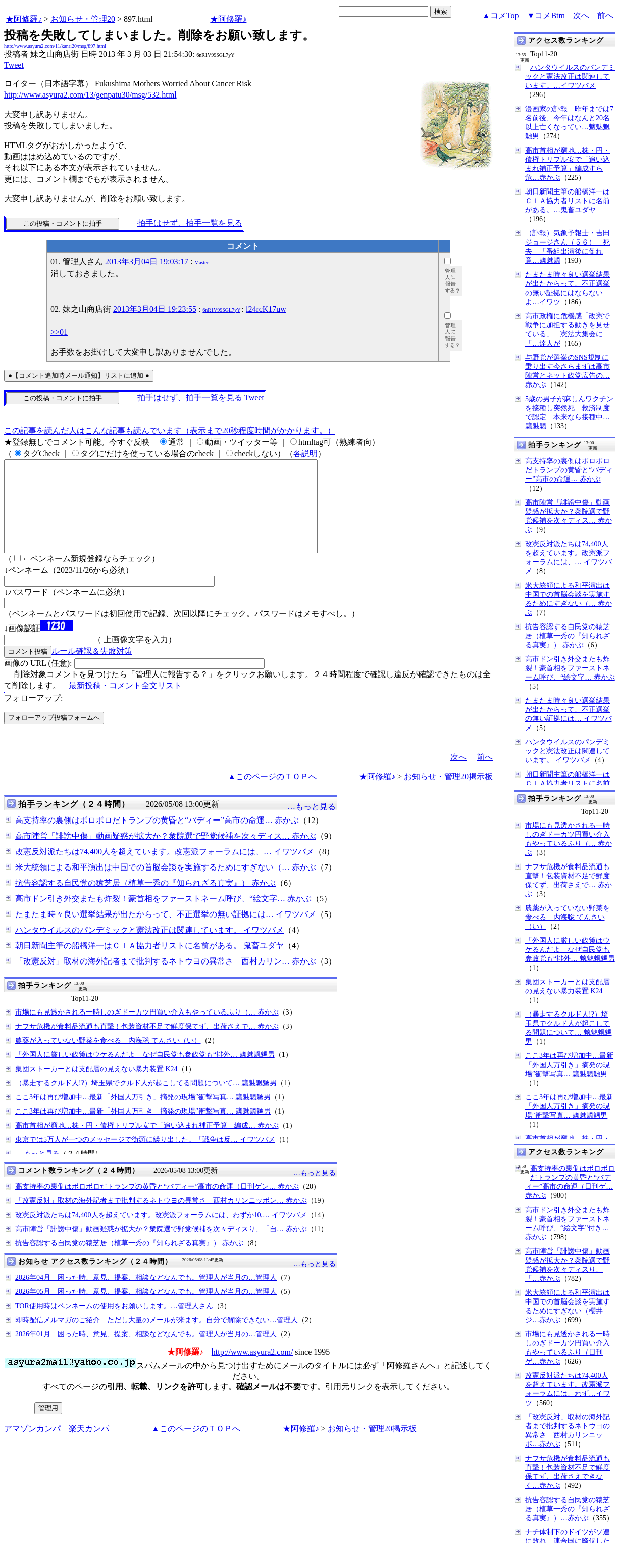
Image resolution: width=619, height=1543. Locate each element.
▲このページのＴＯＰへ (272, 794)
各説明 (305, 453)
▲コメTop (500, 15)
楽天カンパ (90, 1446)
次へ (581, 15)
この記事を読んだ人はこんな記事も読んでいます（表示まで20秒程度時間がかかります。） (169, 430)
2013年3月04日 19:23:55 (154, 309)
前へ (605, 15)
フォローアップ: (33, 716)
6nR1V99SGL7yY (221, 310)
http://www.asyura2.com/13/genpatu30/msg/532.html (90, 94)
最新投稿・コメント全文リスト (125, 703)
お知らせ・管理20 (82, 19)
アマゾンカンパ (32, 1446)
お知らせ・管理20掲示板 (448, 794)
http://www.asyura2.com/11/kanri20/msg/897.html (55, 46)
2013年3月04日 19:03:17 (146, 261)
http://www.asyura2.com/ (252, 1370)
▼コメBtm (546, 15)
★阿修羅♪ (24, 19)
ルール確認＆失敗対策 (91, 669)
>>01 (59, 332)
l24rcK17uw (266, 309)
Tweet (14, 65)
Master (201, 262)
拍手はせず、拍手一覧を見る (189, 223)
